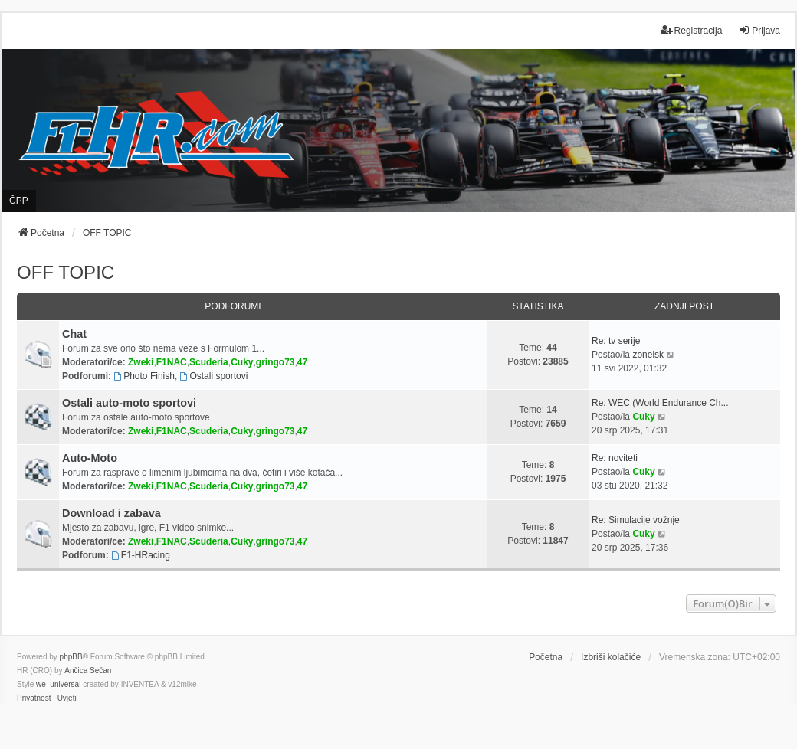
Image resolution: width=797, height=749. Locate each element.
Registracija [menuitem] (692, 30)
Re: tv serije (616, 340)
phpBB (71, 657)
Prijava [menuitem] (759, 30)
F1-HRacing (140, 555)
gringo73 (275, 362)
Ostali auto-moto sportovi (129, 403)
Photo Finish (144, 376)
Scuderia (208, 362)
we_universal (58, 684)
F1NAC (171, 362)
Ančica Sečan (87, 670)
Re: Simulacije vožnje (636, 520)
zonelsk (648, 354)
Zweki (140, 362)
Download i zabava (111, 513)
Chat (74, 334)
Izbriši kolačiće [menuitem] (611, 657)
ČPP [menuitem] (18, 200)
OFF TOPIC (65, 272)
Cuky (242, 362)
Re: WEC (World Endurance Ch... (660, 402)
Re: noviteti (615, 458)
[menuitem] (34, 698)
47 (302, 362)
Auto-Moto (89, 458)
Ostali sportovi (214, 376)
